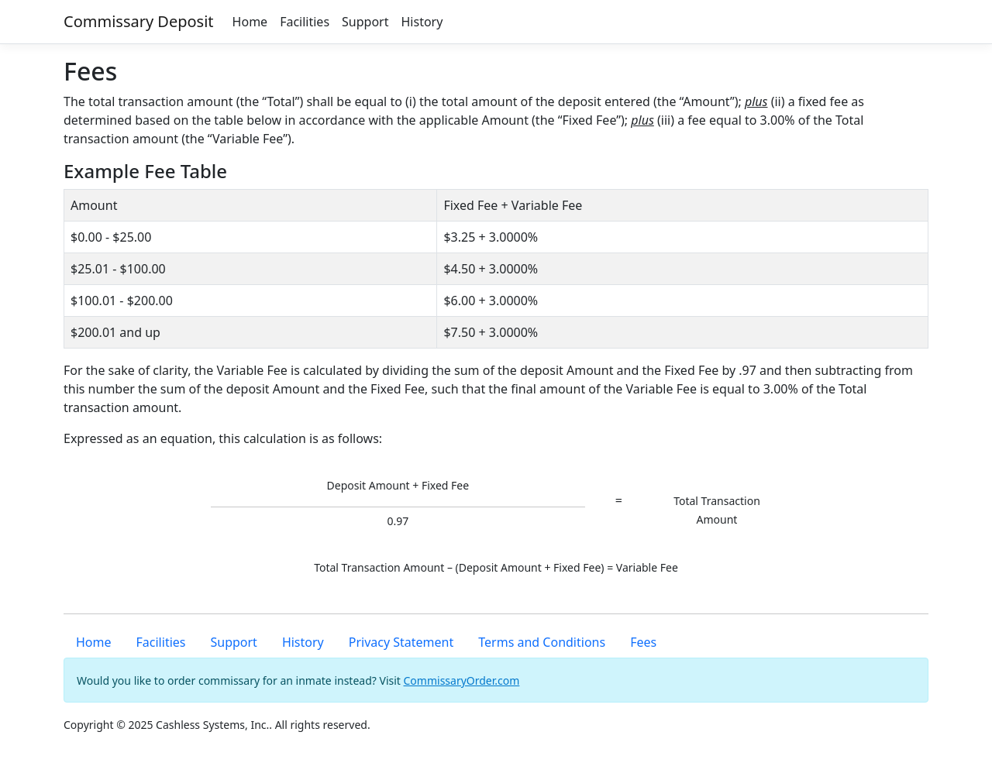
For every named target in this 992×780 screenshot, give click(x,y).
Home (250, 21)
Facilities (304, 21)
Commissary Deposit (139, 21)
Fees (643, 642)
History (422, 21)
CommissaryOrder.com (462, 680)
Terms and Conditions (541, 642)
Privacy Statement (401, 642)
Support (365, 21)
